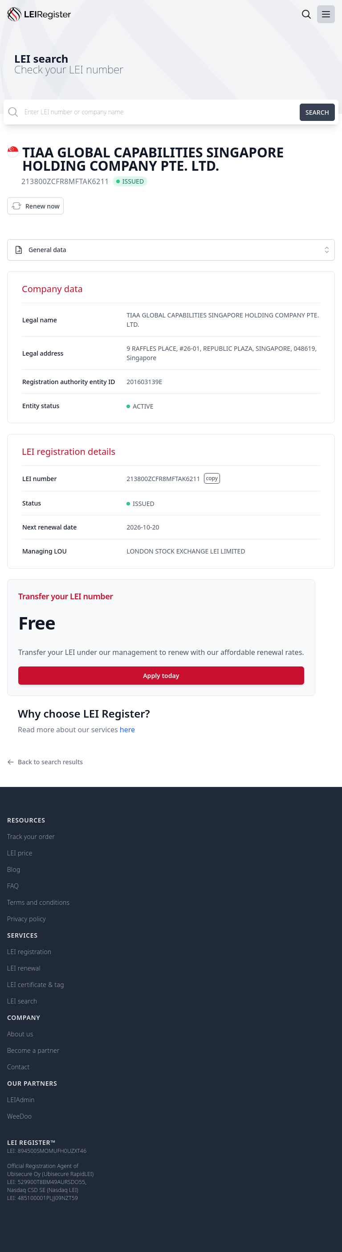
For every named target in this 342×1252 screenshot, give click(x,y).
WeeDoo (19, 1116)
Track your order (31, 836)
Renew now (35, 206)
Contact (18, 1067)
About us (20, 1034)
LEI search (41, 58)
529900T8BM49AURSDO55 (52, 1182)
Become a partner (33, 1050)
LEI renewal (24, 968)
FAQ (13, 886)
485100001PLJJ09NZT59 (48, 1198)
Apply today (161, 675)
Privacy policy (26, 919)
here (127, 729)
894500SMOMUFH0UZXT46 (52, 1151)
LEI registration (29, 951)
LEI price (20, 853)
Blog (13, 869)
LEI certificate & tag (35, 984)
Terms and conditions (38, 902)
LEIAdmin (21, 1100)
